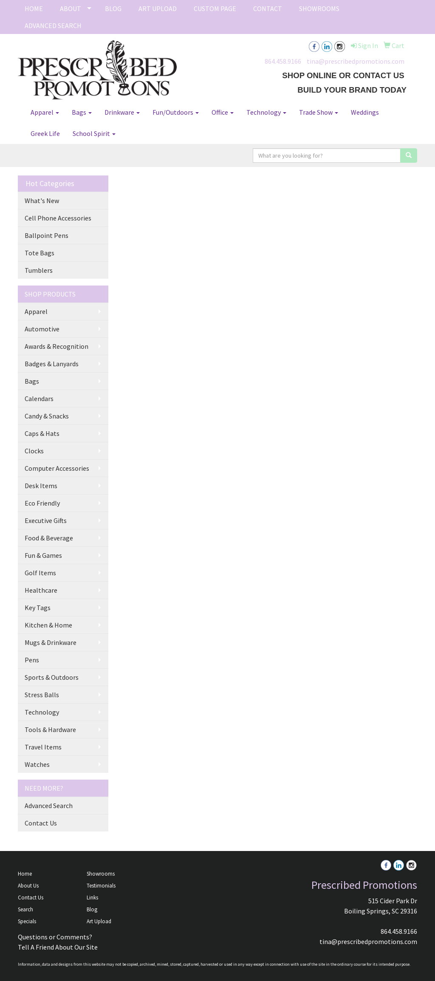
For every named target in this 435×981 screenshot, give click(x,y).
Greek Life (45, 133)
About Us (28, 885)
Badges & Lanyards (52, 363)
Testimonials (101, 885)
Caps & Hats (42, 433)
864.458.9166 (283, 61)
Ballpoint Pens (46, 235)
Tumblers (39, 270)
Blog (92, 909)
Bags (82, 112)
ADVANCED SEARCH (53, 25)
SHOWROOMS (319, 8)
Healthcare (41, 590)
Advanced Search (49, 805)
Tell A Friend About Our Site (58, 947)
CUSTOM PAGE (215, 8)
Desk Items (41, 485)
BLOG (113, 8)
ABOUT (70, 8)
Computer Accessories (57, 468)
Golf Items (40, 572)
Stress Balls (42, 694)
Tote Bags (39, 253)
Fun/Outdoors (176, 112)
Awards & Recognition (56, 346)
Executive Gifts (46, 520)
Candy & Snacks (47, 416)
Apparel (45, 112)
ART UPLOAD (157, 8)
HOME (34, 8)
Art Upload (99, 921)
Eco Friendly (42, 503)
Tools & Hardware (50, 729)
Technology (266, 112)
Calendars (39, 398)
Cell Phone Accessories (58, 218)
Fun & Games (43, 555)
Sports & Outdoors (52, 677)
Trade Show (318, 112)
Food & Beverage (49, 538)
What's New (42, 200)
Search (25, 909)
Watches (37, 764)
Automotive (42, 329)
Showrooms (101, 873)
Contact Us (41, 823)
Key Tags (38, 607)
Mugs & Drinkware (50, 642)
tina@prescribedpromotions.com (355, 61)
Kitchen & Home (48, 625)
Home (25, 873)
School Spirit (94, 133)
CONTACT (267, 8)
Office (223, 112)
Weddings (365, 112)
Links (92, 897)
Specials (27, 921)
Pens (32, 660)
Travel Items (43, 747)
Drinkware (122, 112)
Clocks (34, 451)
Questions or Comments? (55, 937)
